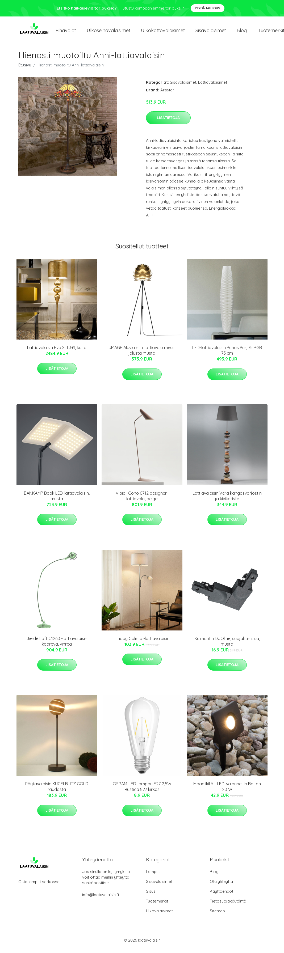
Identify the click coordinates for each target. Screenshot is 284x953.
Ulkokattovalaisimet (163, 32)
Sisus (151, 894)
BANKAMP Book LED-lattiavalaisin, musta (57, 499)
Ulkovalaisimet (159, 914)
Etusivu (24, 68)
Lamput (153, 875)
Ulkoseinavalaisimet (108, 32)
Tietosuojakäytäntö (228, 904)
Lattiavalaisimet (212, 85)
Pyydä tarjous (207, 8)
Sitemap (217, 914)
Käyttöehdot (221, 894)
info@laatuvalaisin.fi (100, 898)
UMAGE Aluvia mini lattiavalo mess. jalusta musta (141, 354)
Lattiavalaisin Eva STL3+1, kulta (56, 351)
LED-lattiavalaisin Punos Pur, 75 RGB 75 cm (227, 354)
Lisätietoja (168, 121)
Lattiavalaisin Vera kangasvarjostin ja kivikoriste (227, 499)
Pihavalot (66, 32)
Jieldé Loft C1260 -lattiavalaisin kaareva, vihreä (57, 644)
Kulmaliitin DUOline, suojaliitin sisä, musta (227, 644)
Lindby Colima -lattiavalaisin (142, 642)
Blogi (242, 32)
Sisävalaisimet (210, 32)
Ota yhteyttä (221, 885)
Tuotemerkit (157, 904)
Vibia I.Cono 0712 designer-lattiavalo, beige (142, 499)
